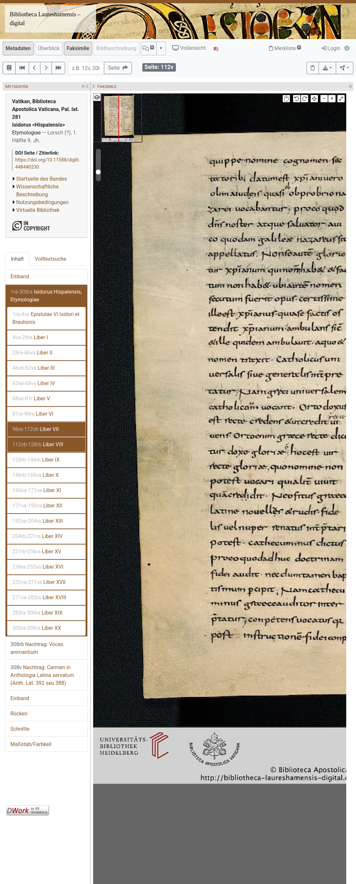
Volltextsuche (50, 259)
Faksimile (78, 48)
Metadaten (18, 48)
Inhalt (17, 259)
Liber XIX (37, 613)
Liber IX (36, 460)
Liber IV (33, 383)
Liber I (30, 337)
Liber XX (36, 628)
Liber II (32, 353)
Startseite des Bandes (41, 179)
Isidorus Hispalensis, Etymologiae (46, 296)
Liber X (35, 475)
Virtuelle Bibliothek (38, 210)
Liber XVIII (39, 597)
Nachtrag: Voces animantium (37, 648)
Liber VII (35, 429)
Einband (19, 276)
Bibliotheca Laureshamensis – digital (45, 18)
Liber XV (36, 551)
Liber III (33, 368)
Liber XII (37, 506)
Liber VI (32, 414)
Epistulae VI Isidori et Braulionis (45, 318)
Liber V (31, 398)
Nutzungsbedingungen (42, 202)
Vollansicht (189, 48)
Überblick (49, 48)
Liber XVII (38, 582)
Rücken (18, 714)
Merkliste (285, 48)
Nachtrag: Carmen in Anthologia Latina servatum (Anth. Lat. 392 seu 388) (42, 675)
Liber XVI (38, 567)
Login (330, 48)
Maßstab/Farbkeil (30, 744)
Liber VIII (37, 444)
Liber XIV (37, 536)
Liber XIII (37, 521)
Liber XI (36, 490)
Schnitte (19, 729)
